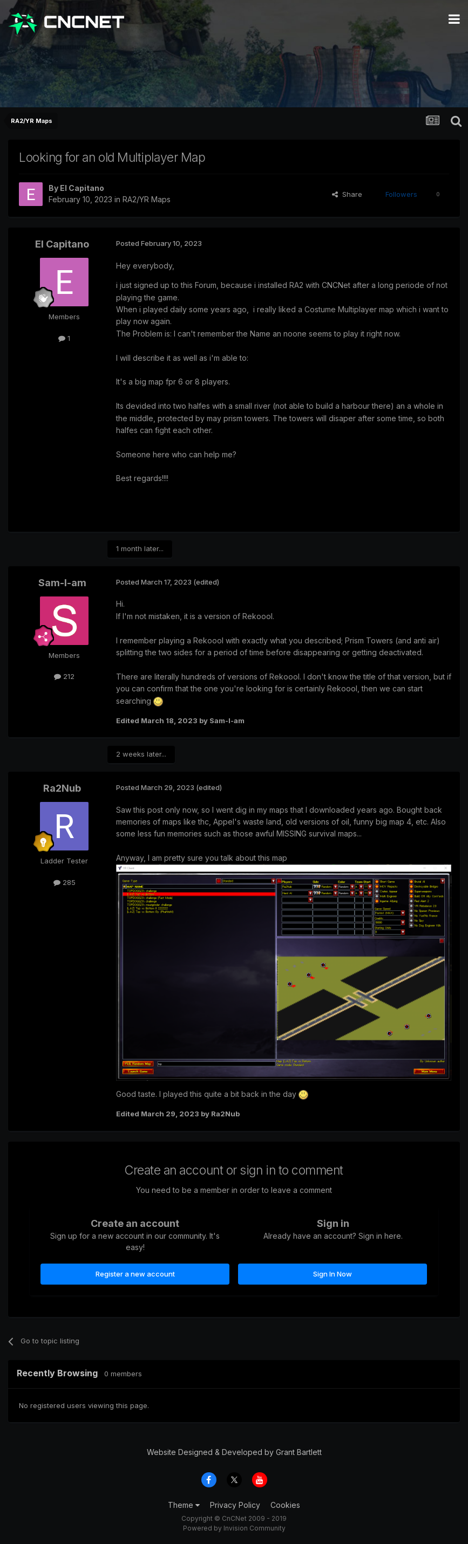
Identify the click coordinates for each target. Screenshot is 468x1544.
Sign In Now (332, 1273)
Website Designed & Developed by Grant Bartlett (234, 1452)
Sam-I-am (62, 582)
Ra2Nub (62, 788)
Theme (184, 1504)
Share (347, 194)
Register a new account (135, 1273)
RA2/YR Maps (147, 199)
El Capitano (82, 188)
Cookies (285, 1504)
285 (64, 882)
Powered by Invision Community (234, 1528)
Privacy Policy (235, 1504)
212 (64, 676)
